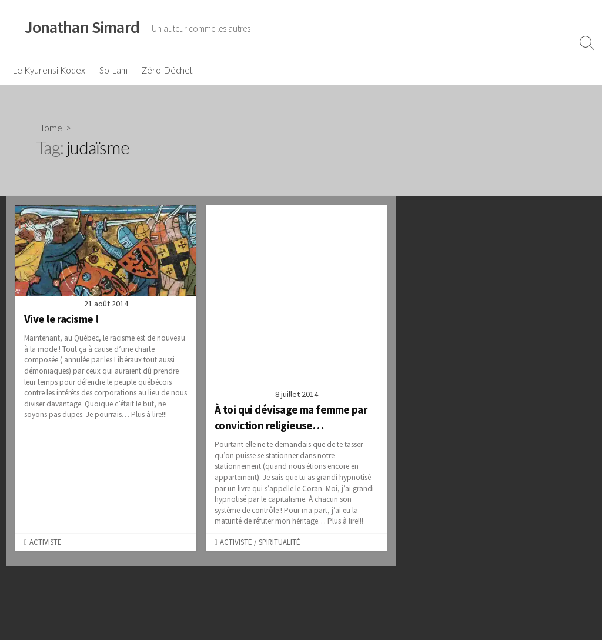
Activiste (45, 541)
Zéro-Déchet (167, 70)
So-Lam (113, 70)
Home (49, 127)
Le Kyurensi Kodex (49, 70)
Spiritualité (279, 541)
